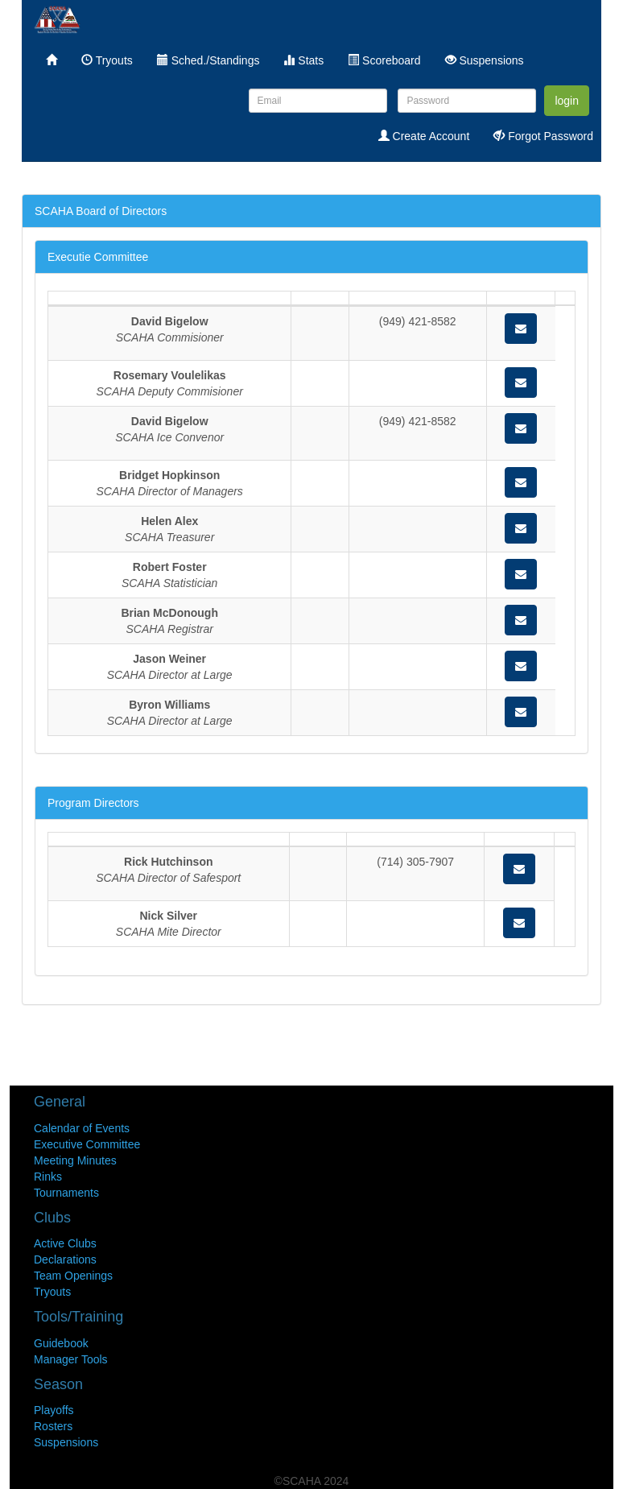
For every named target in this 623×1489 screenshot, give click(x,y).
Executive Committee (87, 1144)
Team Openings (73, 1275)
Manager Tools (71, 1359)
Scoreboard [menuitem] (384, 60)
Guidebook (61, 1343)
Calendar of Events (82, 1128)
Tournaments (66, 1192)
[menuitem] (51, 60)
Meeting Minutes (75, 1160)
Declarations (65, 1259)
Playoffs (54, 1410)
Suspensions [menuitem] (484, 60)
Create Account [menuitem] (424, 136)
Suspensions (66, 1442)
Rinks (48, 1176)
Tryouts (52, 1291)
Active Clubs (65, 1243)
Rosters (53, 1426)
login (567, 100)
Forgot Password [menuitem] (543, 136)
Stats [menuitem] (303, 60)
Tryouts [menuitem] (107, 60)
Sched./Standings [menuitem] (208, 60)
